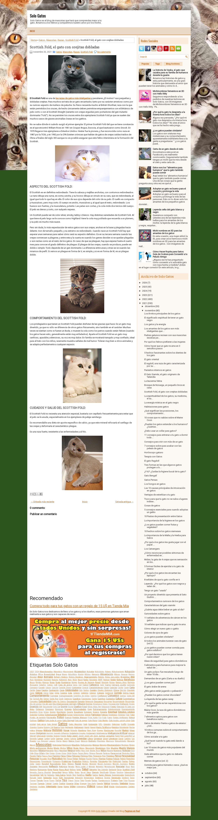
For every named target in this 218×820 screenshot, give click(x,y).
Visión (111, 786)
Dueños (78, 706)
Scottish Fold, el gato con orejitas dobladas (64, 47)
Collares (76, 693)
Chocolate (131, 690)
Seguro (65, 772)
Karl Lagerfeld (126, 736)
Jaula (95, 736)
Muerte (122, 748)
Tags (157, 64)
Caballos (42, 685)
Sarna (119, 769)
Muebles (114, 748)
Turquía (40, 783)
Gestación (92, 724)
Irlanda (63, 736)
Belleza (120, 679)
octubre (149, 773)
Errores (53, 712)
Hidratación (124, 727)
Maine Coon (74, 741)
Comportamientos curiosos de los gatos (164, 601)
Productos (76, 761)
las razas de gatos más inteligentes (73, 98)
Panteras (106, 753)
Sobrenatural (129, 772)
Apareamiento (90, 677)
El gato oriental (151, 359)
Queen (38, 764)
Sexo (89, 772)
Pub (110, 761)
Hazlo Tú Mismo (103, 727)
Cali (80, 685)
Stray (74, 775)
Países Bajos (83, 753)
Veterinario (51, 786)
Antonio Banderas (76, 677)
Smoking (120, 772)
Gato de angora (81, 720)
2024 (37, 672)
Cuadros (77, 698)
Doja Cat (56, 707)
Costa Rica (54, 699)
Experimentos (78, 715)
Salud (85, 769)
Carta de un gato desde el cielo (168, 149)
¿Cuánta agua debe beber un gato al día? (164, 609)
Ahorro (64, 674)
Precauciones (35, 761)
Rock (133, 767)
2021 (144, 303)
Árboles (101, 677)
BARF (100, 680)
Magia (65, 741)
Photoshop (57, 758)
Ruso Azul (64, 769)
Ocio (133, 751)
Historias (57, 730)
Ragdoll (45, 764)
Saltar (78, 769)
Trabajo (114, 780)
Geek (85, 724)
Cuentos (101, 698)
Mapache (131, 741)
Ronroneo (42, 769)
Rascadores (55, 764)
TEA (61, 777)
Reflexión (53, 766)
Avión (75, 680)
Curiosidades (45, 701)
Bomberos (66, 682)
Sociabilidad (35, 775)
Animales (48, 677)
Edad (84, 706)
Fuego (109, 718)
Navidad (63, 750)
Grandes (33, 727)
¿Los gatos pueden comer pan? (160, 682)
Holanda (73, 730)
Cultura (118, 698)
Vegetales (115, 783)
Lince (105, 738)
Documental (47, 707)
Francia (68, 717)
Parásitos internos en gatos (157, 370)
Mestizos (125, 745)
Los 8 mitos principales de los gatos (162, 313)
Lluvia (120, 738)
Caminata (131, 685)
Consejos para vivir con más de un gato (163, 441)
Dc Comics (61, 701)
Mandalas (101, 741)
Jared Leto (88, 736)
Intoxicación (41, 736)
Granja (40, 727)
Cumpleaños (129, 698)
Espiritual (112, 712)
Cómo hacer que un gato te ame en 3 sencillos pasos (162, 347)
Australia (47, 680)
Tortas (94, 780)
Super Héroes (105, 775)
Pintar (75, 758)
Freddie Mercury (79, 717)
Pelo (90, 756)
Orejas (52, 753)
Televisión (79, 778)
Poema (109, 758)
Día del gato (47, 704)
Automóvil (63, 680)
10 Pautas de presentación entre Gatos (163, 516)
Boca (52, 682)
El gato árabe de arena (155, 686)
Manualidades (120, 741)
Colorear (92, 693)
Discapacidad (113, 704)
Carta (132, 687)
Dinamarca (97, 704)
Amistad (33, 677)
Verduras (33, 786)
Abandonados (46, 671)
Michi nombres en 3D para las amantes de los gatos (167, 232)
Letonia (73, 738)
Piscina (89, 759)
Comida (118, 693)
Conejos (93, 696)
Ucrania (69, 783)
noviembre (150, 310)
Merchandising (114, 745)
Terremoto (116, 777)
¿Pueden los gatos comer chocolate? (162, 695)
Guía (62, 727)
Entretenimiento (114, 709)
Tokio (82, 780)
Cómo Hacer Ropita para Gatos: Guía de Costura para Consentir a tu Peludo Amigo (170, 254)
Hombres (82, 730)
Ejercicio (120, 706)
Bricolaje (105, 682)
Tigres (51, 780)
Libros (90, 738)
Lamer (40, 738)
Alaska (81, 674)
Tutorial (48, 783)
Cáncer (48, 688)
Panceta (99, 753)
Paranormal (116, 753)
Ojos (36, 753)
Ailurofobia (72, 674)
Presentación (46, 761)
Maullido (76, 745)
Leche (53, 738)
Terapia (107, 778)
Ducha (70, 707)
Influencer (65, 733)
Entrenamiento (100, 709)
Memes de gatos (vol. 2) (156, 761)
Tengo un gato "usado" (155, 590)
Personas (34, 758)
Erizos (46, 712)
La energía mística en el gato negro (161, 402)
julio (147, 785)
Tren (121, 780)
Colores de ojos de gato (156, 632)
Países (74, 753)
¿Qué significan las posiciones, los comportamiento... (161, 412)
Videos (91, 786)
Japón (75, 736)
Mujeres (131, 748)
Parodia (33, 756)
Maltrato (92, 741)
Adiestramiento (118, 672)
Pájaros (92, 753)
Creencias (68, 699)
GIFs (100, 724)
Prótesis (85, 761)
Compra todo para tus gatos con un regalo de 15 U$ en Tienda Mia (79, 606)
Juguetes (110, 736)
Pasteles (56, 756)
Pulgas (132, 761)
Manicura (110, 741)
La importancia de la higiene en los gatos (164, 520)
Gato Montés (103, 720)
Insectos (82, 733)
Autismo (55, 680)
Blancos (45, 682)
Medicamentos (86, 745)
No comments (104, 52)
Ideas (132, 730)
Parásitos (126, 753)
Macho (58, 741)
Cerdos (86, 690)
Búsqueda (34, 685)
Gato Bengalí (68, 720)
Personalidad (128, 755)
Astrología (38, 680)
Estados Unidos (126, 712)
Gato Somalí (52, 724)
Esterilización (51, 714)
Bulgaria (131, 682)
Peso (49, 759)
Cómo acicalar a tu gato (156, 736)
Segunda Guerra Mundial (40, 772)
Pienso (69, 759)
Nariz (56, 751)
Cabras (50, 685)
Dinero (105, 704)
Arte (132, 677)
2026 (144, 282)
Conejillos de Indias (81, 696)
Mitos (69, 748)
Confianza (102, 696)
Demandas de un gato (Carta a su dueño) (164, 678)
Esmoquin (88, 712)
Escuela (70, 712)
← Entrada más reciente (42, 501)
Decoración (72, 701)
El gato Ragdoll (151, 461)
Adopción (130, 671)
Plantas (102, 758)
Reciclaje (92, 764)
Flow (127, 715)
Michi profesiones (38, 748)
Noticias (126, 750)
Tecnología (69, 777)
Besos (32, 682)
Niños (103, 750)
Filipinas (121, 715)
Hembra (115, 727)
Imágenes (41, 733)
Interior (131, 733)
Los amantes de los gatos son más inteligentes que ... (161, 329)
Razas (61, 40)
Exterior (88, 715)
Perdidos (110, 756)
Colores (100, 693)
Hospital (118, 730)
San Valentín (103, 769)
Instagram (91, 733)
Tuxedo (55, 783)
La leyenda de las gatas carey (158, 699)
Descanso (98, 701)
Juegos (102, 736)
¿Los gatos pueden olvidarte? (167, 130)
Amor (40, 677)
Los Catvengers (152, 549)
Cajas (75, 685)
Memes (95, 745)
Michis (50, 748)
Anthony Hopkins (61, 677)
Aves (70, 680)
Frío (100, 718)
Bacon (80, 680)
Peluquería (97, 756)
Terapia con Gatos (153, 456)
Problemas (66, 761)
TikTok (58, 780)
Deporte (81, 701)
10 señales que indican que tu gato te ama (165, 624)
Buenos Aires (121, 682)
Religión (92, 767)
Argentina (125, 677)
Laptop (47, 738)
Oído (32, 753)
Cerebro (93, 690)
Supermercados (118, 775)
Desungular (130, 701)
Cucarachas (86, 699)
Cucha (94, 699)
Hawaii (93, 727)
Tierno (46, 780)
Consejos (113, 695)
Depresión (89, 701)
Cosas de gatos (152, 505)
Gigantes (107, 724)
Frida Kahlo (93, 718)
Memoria (103, 745)
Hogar (66, 730)
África (40, 674)
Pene (104, 756)
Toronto (88, 780)
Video (73, 786)
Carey (106, 687)
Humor (125, 730)
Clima (56, 693)
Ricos (128, 767)
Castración (54, 690)
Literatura (113, 738)
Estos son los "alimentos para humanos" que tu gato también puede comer (168, 170)
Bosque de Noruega (86, 682)
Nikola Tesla (95, 751)
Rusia (55, 769)
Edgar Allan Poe (94, 707)
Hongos (100, 730)
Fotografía (51, 717)
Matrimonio (66, 745)
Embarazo (40, 709)
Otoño (69, 753)
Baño (85, 679)
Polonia (123, 759)
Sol (45, 775)
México (132, 745)
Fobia (132, 715)
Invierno (57, 736)
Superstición (130, 775)
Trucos (131, 780)
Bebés (113, 679)
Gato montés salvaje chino (119, 720)
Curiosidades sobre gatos (157, 613)
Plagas (95, 759)
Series (77, 772)
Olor (47, 753)
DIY (40, 706)
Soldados (50, 775)
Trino (125, 780)
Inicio (32, 31)
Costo (61, 699)
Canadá (41, 688)
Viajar (60, 786)
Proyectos (93, 761)
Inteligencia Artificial (118, 733)
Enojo (90, 709)
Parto (38, 756)
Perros (118, 755)
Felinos (104, 714)
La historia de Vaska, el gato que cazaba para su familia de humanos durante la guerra (170, 72)
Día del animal (36, 704)
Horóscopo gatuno (153, 452)
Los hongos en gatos (154, 484)
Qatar (32, 764)
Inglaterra (74, 733)
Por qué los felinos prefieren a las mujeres (164, 342)
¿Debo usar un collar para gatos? (160, 431)
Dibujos (81, 704)
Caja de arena (65, 685)
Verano (132, 783)
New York (85, 751)
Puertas (125, 761)
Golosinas (116, 724)
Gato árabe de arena (53, 720)
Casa (38, 690)
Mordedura (100, 748)
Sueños (95, 775)
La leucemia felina (153, 381)
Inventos (49, 736)
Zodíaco (131, 786)
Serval (83, 772)
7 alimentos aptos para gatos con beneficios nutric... (160, 717)
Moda (76, 748)
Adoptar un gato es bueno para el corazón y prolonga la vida (169, 189)
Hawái (86, 727)
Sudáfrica (80, 775)
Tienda (39, 780)
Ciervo (45, 693)
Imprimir (49, 733)
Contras (123, 696)
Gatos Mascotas (75, 724)
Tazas (55, 778)
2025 (144, 286)
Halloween (79, 727)
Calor (102, 685)
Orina (63, 753)
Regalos (71, 767)
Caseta (44, 690)
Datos (54, 701)
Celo (80, 690)
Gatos (42, 40)
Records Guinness (120, 764)
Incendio (57, 733)
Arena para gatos (112, 677)
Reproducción (109, 767)
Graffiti (123, 724)
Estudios (62, 714)
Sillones (113, 772)
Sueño (88, 775)
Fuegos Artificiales (120, 718)
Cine (51, 693)
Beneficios (129, 679)
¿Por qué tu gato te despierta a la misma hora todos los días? (169, 113)
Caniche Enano (65, 688)
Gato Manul (93, 720)
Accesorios (80, 671)
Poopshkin (130, 759)
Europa (70, 715)
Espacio (96, 712)
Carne (126, 688)
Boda (58, 682)
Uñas (76, 783)
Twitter (62, 783)
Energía (68, 709)
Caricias (113, 687)
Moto (108, 748)
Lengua (59, 738)
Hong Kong (91, 730)
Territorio (125, 778)
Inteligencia (101, 733)
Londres (127, 738)
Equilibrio (33, 712)
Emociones (49, 709)
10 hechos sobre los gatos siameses (162, 531)
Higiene (39, 730)
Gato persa (41, 724)
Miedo (56, 748)
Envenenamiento (128, 709)
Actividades (99, 672)
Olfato (42, 753)
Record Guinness (104, 764)
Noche (110, 750)
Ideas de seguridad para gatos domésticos (165, 661)
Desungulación (118, 701)
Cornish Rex (38, 699)
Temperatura (89, 778)
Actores (108, 672)
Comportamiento (39, 695)
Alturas (117, 674)
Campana (34, 688)
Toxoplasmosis (104, 780)
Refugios (63, 766)
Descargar (108, 701)
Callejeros (94, 685)
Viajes (66, 786)
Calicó (85, 685)
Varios (107, 783)
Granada (131, 724)
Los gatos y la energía (155, 324)
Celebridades (71, 690)
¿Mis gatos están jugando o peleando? (163, 691)
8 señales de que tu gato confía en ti (162, 579)
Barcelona (93, 680)
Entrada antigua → (124, 501)
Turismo (33, 783)
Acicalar (90, 671)
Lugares (52, 741)
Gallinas (33, 720)
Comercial (109, 693)
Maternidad (57, 745)
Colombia (84, 693)
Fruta (104, 718)
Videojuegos (81, 786)
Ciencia (38, 693)
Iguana (32, 733)
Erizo (40, 712)
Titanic (71, 780)
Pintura (82, 758)
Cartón (32, 690)
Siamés (95, 772)
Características (96, 687)
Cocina (63, 693)
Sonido (69, 775)
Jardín (81, 736)
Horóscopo (109, 730)
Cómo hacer (129, 693)
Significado (104, 772)
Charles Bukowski (105, 690)
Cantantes (76, 687)
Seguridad (56, 772)
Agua (58, 674)
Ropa (50, 769)
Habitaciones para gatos (156, 406)
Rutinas (73, 769)
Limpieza (98, 738)
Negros (71, 750)
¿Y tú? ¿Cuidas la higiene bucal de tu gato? (165, 471)
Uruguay (83, 783)
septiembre (150, 777)
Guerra (57, 727)
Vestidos (41, 786)
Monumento (90, 748)
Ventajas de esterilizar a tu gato (159, 494)
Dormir (64, 706)
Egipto (113, 706)
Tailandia (47, 777)
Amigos (131, 674)
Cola (70, 693)
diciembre (150, 306)
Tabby (39, 778)
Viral (106, 786)
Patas (63, 756)
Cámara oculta (119, 685)
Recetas (85, 764)
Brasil (97, 682)
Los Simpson (42, 741)
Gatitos (41, 720)
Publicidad (117, 761)
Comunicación (66, 696)
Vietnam (99, 786)
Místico (63, 748)
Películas (76, 756)
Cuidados (110, 698)
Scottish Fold (72, 40)
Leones (66, 738)
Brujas (112, 682)
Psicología (103, 761)
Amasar (124, 674)
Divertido (34, 706)
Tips (64, 780)
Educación (106, 707)
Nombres (117, 750)
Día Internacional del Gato (65, 704)
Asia (32, 680)
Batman (106, 680)
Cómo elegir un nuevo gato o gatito (161, 628)
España (103, 712)
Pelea (68, 756)
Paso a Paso (47, 756)
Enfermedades (79, 709)
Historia (47, 730)
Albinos (87, 674)
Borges (74, 682)
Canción (55, 688)
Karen (117, 736)
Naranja (49, 750)
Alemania (95, 674)
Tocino (76, 780)
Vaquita (100, 783)
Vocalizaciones (121, 786)
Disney (132, 704)
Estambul (33, 715)
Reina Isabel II (81, 767)
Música (42, 750)
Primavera (56, 761)
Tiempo (33, 780)
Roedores (33, 769)
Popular (145, 64)
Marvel (32, 745)
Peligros (84, 756)
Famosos (96, 714)
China (116, 690)
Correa (46, 699)
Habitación (69, 727)
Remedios (100, 767)
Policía (116, 758)
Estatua (41, 715)
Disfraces (124, 704)
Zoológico (33, 789)
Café (55, 685)
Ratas (64, 764)
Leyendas (82, 738)
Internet (33, 736)
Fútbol (132, 717)
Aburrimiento (68, 672)
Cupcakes (34, 701)
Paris (132, 753)
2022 (144, 299)
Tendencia (99, 778)
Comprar (54, 696)
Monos (81, 748)
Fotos (60, 717)
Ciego (32, 693)
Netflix (78, 751)
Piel (64, 759)
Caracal (85, 688)
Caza (62, 690)
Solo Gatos (38, 16)
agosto (148, 781)
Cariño (120, 688)
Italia (69, 736)
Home (34, 40)
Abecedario (57, 672)
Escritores (61, 712)
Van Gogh (92, 783)
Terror (132, 778)
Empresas (59, 709)
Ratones (71, 764)
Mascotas (51, 40)
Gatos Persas (150, 480)
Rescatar (120, 766)
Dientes (89, 704)
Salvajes (93, 769)
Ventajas (124, 783)
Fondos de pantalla (38, 718)
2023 (32, 672)
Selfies (71, 772)
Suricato (33, 778)
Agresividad (49, 674)
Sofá (42, 775)
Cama (108, 685)
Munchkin (34, 751)
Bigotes (39, 682)
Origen (58, 753)
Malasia (84, 741)
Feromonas (112, 715)
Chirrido (123, 690)
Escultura (78, 712)
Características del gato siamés (159, 605)
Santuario (112, 769)
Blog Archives (173, 64)
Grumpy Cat (48, 727)
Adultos (33, 674)
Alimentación (106, 674)
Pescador (43, 759)
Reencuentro (43, 767)
